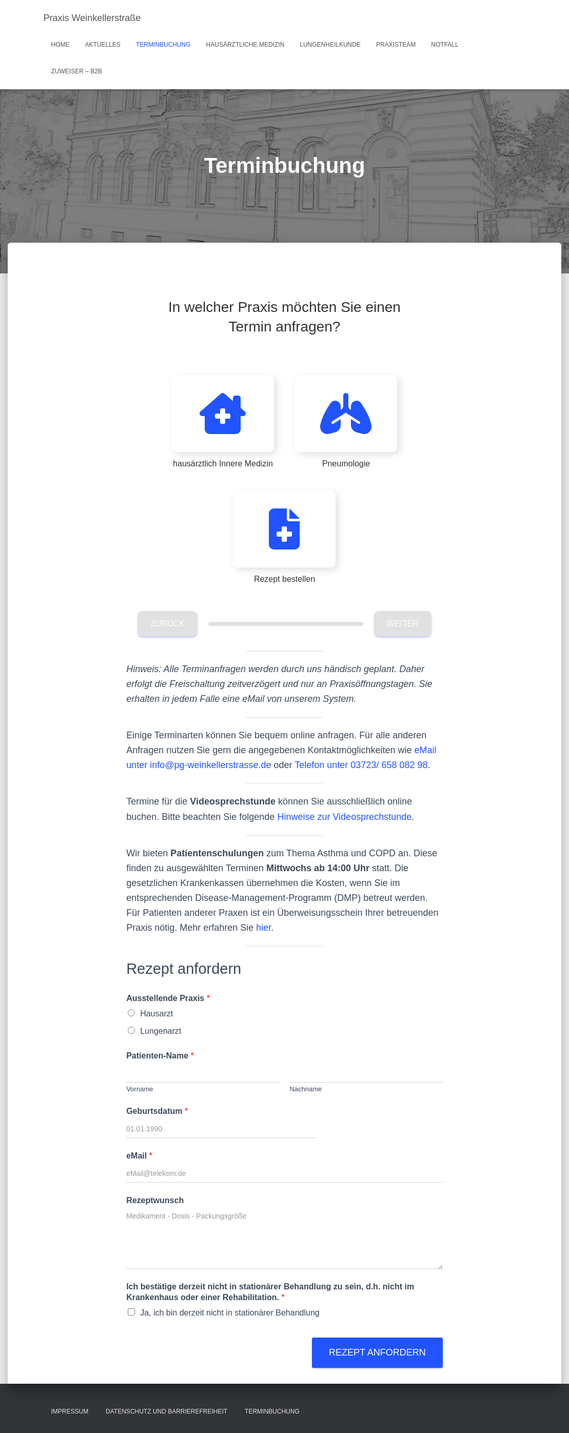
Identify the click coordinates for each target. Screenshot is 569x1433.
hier (263, 927)
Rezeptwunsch (155, 1200)
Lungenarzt (160, 1031)
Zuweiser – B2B (76, 71)
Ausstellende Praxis (168, 998)
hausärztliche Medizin (245, 44)
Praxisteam (396, 44)
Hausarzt (156, 1013)
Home (60, 44)
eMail (139, 1155)
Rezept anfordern (377, 1352)
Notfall (444, 44)
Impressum (70, 1411)
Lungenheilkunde (330, 44)
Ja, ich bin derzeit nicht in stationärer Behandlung (230, 1312)
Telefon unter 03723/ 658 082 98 (361, 765)
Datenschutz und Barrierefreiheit (166, 1411)
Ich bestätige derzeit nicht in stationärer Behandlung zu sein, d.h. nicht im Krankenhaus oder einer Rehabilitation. (270, 1292)
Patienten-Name (160, 1055)
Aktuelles (103, 44)
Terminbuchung (163, 44)
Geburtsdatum (157, 1111)
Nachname (305, 1089)
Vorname (139, 1089)
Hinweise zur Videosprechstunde (344, 817)
